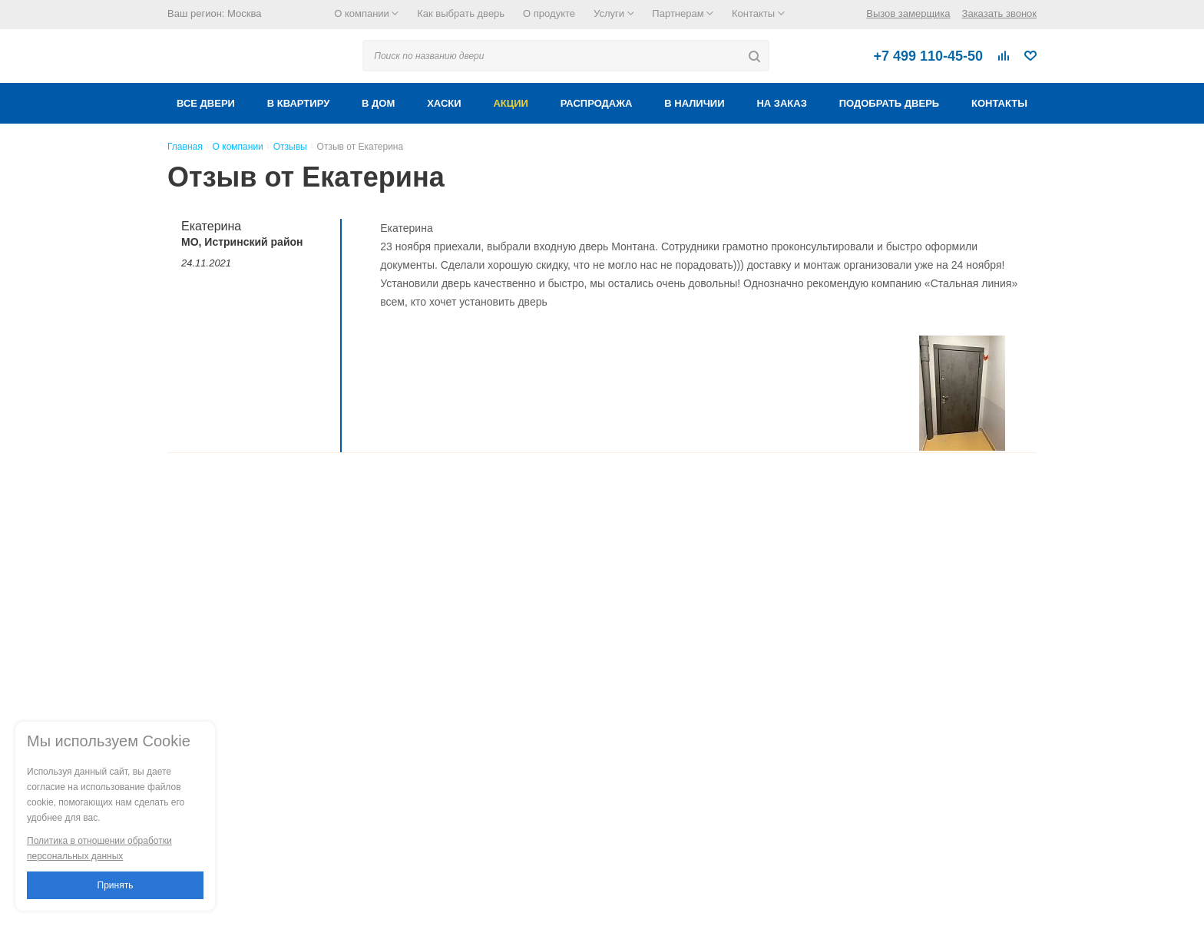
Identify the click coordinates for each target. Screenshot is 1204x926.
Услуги (613, 13)
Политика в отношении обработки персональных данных (99, 848)
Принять (116, 885)
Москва (244, 13)
